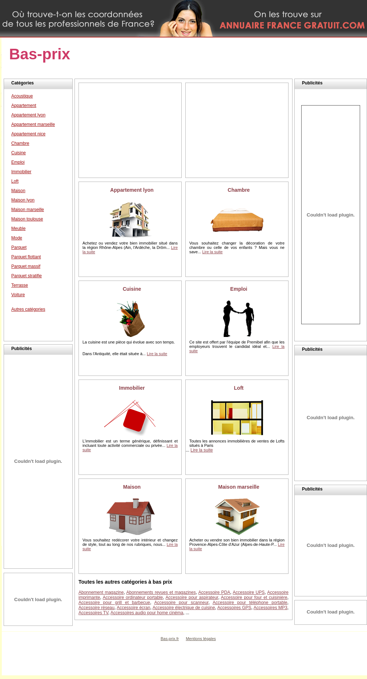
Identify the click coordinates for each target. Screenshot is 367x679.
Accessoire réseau (96, 607)
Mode (16, 238)
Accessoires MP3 (270, 607)
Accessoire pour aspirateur (192, 597)
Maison (132, 487)
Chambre (239, 190)
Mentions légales (201, 638)
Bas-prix (39, 54)
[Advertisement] (130, 130)
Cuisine (132, 289)
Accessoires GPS (234, 607)
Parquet (19, 247)
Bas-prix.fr (170, 638)
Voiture (18, 294)
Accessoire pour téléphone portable (250, 602)
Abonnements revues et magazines (161, 592)
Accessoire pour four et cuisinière (254, 597)
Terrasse (19, 285)
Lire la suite (212, 252)
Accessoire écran (133, 607)
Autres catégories (28, 309)
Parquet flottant (26, 256)
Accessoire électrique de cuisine (184, 607)
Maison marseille (238, 487)
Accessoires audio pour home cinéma (146, 612)
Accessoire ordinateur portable (133, 597)
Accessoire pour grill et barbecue (114, 602)
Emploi (238, 289)
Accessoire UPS (249, 592)
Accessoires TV (93, 612)
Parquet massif (25, 266)
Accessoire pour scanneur (181, 602)
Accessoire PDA (214, 592)
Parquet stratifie (26, 275)
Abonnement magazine (101, 592)
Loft (239, 388)
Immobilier (132, 388)
